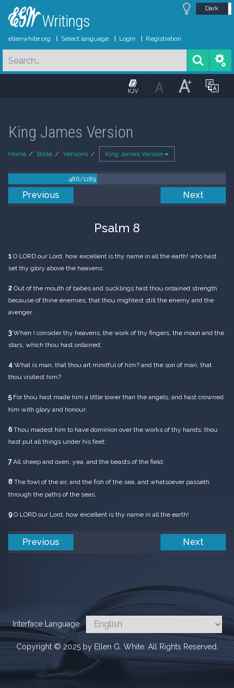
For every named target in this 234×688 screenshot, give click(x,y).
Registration (163, 38)
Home (17, 154)
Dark (212, 8)
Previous (41, 195)
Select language (85, 38)
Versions (75, 154)
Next (193, 195)
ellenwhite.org (29, 38)
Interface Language (46, 623)
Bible (44, 154)
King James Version (137, 154)
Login (127, 38)
